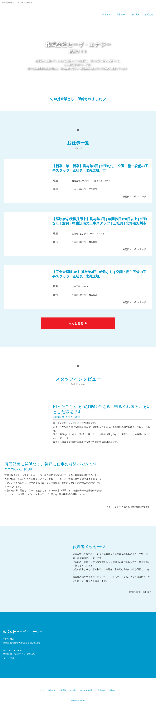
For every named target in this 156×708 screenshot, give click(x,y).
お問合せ (112, 690)
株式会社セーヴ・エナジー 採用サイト (22, 11)
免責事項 (101, 690)
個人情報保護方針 (87, 690)
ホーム (42, 690)
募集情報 (51, 690)
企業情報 (62, 690)
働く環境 (73, 690)
